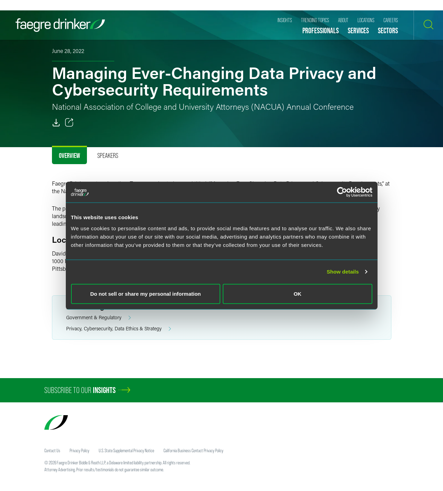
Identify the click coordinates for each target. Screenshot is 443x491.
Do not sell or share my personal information (145, 293)
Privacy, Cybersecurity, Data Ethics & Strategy (118, 328)
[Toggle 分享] (69, 123)
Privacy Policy (79, 450)
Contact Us (52, 450)
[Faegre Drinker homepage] (60, 25)
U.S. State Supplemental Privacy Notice (126, 450)
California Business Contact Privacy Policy (193, 450)
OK (298, 293)
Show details (343, 272)
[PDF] (56, 123)
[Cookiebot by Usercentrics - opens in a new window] (342, 192)
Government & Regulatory (98, 317)
